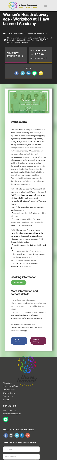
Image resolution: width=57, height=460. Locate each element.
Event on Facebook (17, 340)
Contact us (8, 396)
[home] (22, 6)
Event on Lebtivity (36, 340)
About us (7, 383)
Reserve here (18, 282)
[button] (45, 6)
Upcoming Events (11, 386)
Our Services (9, 389)
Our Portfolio (9, 393)
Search (6, 399)
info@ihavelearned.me (12, 413)
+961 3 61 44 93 (10, 410)
